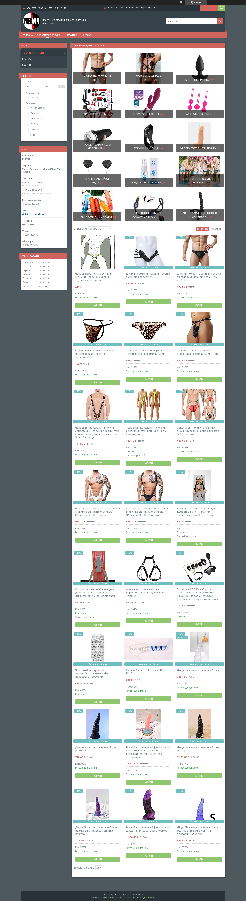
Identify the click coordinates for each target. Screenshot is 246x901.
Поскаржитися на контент (113, 898)
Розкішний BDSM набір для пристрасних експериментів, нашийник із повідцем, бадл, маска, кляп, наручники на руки (197, 594)
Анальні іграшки (197, 79)
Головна (28, 35)
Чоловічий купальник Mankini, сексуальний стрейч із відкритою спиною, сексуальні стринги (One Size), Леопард (97, 432)
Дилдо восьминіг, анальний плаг (198, 670)
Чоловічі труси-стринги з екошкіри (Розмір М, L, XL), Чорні (198, 352)
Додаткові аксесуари (146, 182)
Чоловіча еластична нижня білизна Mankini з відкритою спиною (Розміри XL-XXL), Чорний (148, 511)
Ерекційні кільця (146, 148)
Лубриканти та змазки (95, 216)
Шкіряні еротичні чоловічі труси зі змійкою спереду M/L (148, 275)
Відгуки (26, 64)
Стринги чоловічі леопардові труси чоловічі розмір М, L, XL (145, 352)
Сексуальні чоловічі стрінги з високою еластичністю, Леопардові (94, 353)
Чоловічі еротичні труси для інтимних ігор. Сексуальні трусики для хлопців (93, 277)
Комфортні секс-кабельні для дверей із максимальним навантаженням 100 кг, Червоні (95, 592)
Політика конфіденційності (141, 898)
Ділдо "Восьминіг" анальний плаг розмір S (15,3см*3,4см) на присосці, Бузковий (198, 830)
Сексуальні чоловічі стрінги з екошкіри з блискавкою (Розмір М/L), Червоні (198, 431)
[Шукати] (220, 21)
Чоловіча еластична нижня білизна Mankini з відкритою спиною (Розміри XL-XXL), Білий (97, 511)
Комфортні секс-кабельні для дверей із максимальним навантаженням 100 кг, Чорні (196, 511)
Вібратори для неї (146, 114)
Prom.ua (139, 894)
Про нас (72, 35)
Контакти (87, 35)
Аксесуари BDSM (95, 114)
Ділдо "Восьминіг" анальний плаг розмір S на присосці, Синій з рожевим (96, 830)
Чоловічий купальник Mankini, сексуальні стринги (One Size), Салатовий (146, 431)
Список (218, 229)
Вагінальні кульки (198, 114)
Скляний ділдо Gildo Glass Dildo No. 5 (146, 671)
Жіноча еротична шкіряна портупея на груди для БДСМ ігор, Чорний (148, 592)
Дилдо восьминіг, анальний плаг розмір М (198, 748)
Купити (98, 305)
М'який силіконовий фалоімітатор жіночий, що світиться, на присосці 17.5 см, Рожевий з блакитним (148, 751)
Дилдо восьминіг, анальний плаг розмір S (96, 748)
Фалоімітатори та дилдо (198, 148)
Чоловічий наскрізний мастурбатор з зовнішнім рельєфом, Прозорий (91, 673)
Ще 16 (32, 135)
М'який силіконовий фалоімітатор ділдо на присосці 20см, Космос (148, 829)
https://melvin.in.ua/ (35, 214)
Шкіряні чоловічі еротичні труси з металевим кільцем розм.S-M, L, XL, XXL (199, 277)
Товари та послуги (48, 35)
